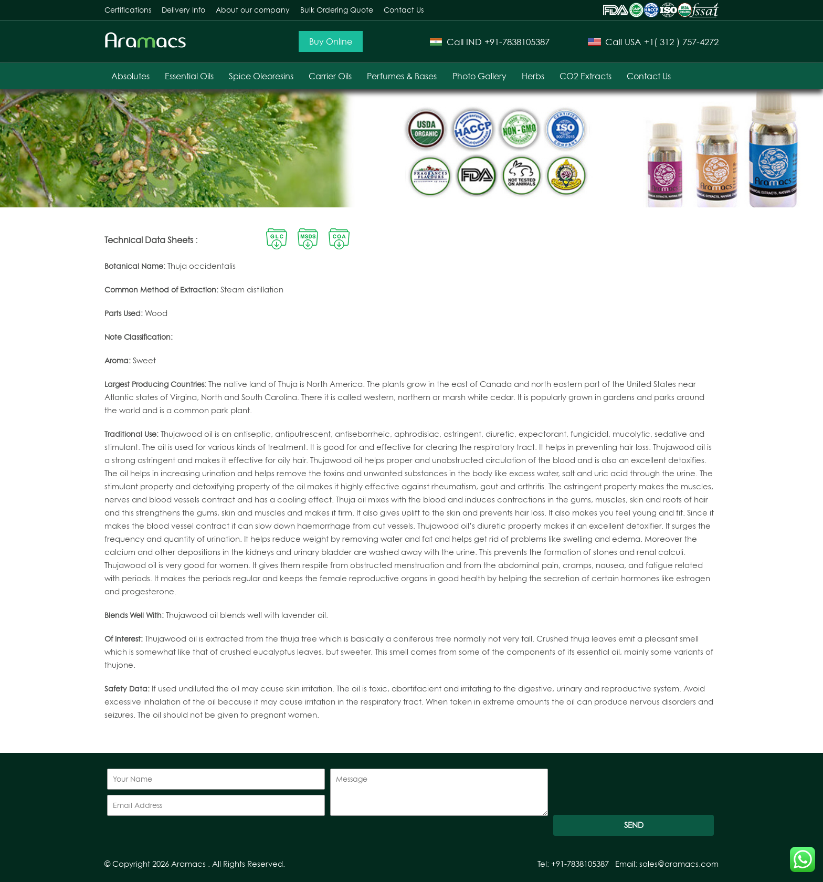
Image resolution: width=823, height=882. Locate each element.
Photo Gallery (479, 76)
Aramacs (188, 864)
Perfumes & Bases (402, 76)
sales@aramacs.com (679, 864)
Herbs (533, 76)
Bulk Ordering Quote (336, 9)
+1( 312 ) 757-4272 (681, 41)
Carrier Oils (330, 76)
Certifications (127, 9)
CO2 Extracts (585, 76)
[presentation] (633, 789)
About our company (253, 9)
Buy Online (330, 41)
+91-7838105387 (517, 41)
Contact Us (404, 9)
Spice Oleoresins (261, 76)
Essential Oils (189, 76)
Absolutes (130, 76)
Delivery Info (183, 9)
